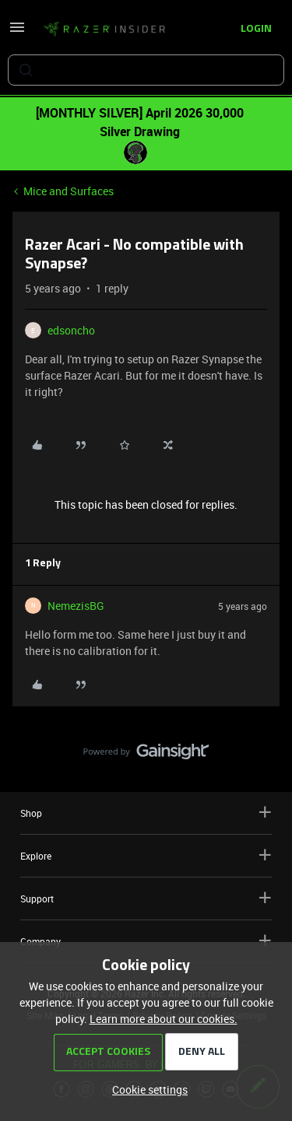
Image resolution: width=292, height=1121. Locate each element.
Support (146, 898)
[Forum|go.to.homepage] (104, 29)
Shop (146, 812)
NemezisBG (75, 605)
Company (146, 941)
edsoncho (71, 330)
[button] (17, 32)
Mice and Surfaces (68, 191)
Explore (146, 855)
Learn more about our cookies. (163, 1018)
